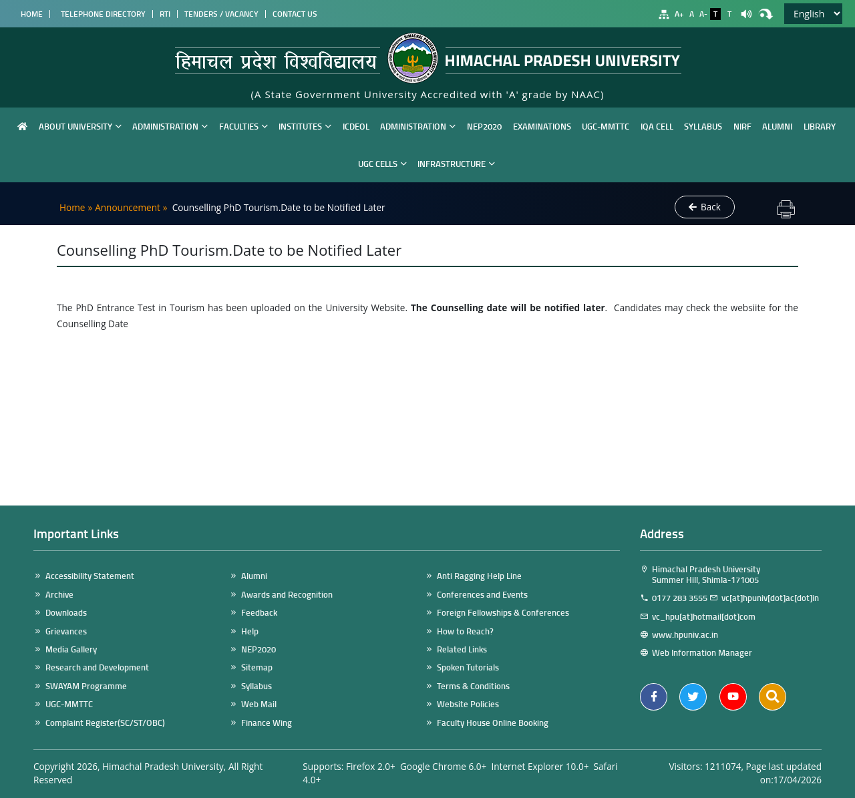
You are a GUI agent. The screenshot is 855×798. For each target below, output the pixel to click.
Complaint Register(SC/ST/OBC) (105, 723)
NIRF (742, 126)
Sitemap (257, 667)
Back (705, 207)
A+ (679, 14)
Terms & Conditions (473, 686)
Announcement (127, 207)
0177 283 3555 (679, 598)
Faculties (243, 126)
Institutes (305, 126)
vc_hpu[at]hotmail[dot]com (705, 617)
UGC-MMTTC (605, 126)
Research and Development (97, 667)
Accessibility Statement (89, 576)
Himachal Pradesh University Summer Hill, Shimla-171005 (700, 574)
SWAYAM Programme (86, 686)
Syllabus (703, 126)
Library (820, 126)
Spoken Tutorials (468, 667)
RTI (165, 14)
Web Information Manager (702, 653)
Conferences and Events (482, 595)
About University (80, 126)
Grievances (66, 631)
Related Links (462, 649)
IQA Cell (657, 126)
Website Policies (468, 704)
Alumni (777, 126)
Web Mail (259, 704)
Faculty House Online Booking (492, 723)
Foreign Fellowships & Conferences (503, 613)
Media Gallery (71, 649)
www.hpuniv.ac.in (691, 635)
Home (30, 14)
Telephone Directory (101, 14)
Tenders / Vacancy (221, 14)
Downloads (66, 613)
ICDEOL (356, 126)
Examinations (542, 126)
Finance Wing (266, 723)
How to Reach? (465, 631)
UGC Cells (382, 163)
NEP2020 (484, 126)
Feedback (259, 613)
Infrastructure (456, 163)
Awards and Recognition (287, 595)
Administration (170, 126)
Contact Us (295, 14)
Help (250, 631)
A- (703, 14)
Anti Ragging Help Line (479, 576)
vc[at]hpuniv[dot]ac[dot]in (770, 598)
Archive (59, 595)
